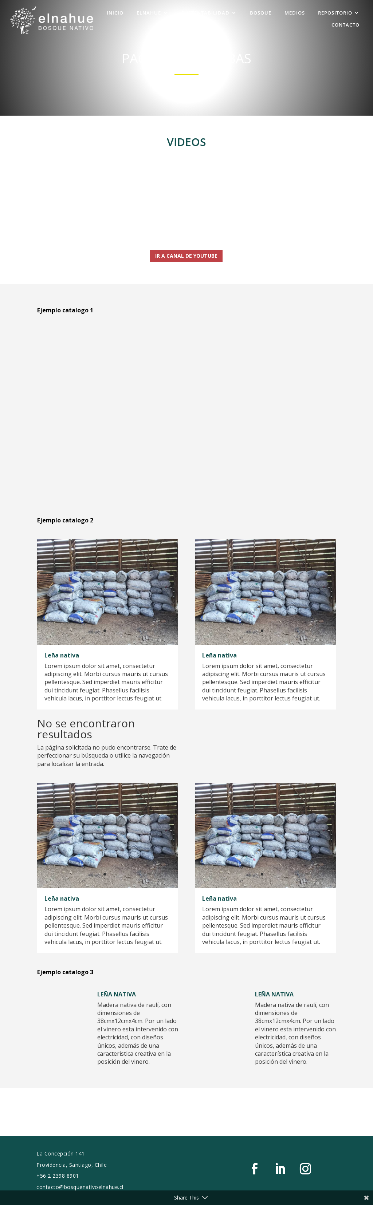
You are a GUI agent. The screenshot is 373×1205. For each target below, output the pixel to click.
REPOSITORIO (335, 12)
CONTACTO (345, 24)
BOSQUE (260, 12)
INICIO (115, 12)
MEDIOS (294, 12)
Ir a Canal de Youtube (186, 255)
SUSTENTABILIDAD (205, 12)
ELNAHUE (149, 12)
